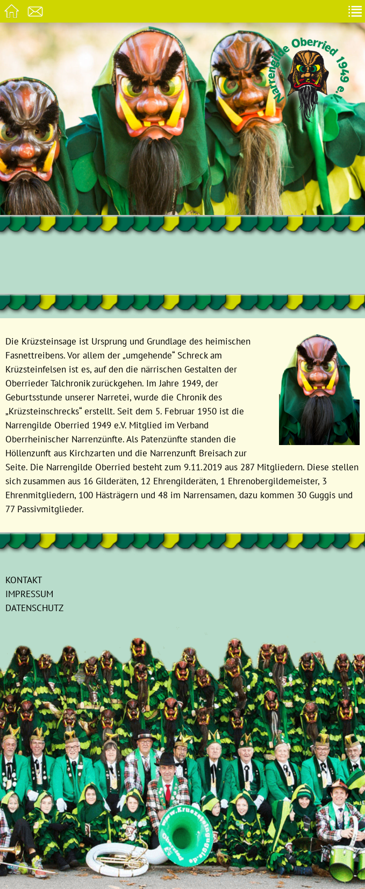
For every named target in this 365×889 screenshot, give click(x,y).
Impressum (29, 593)
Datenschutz (34, 607)
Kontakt (23, 579)
